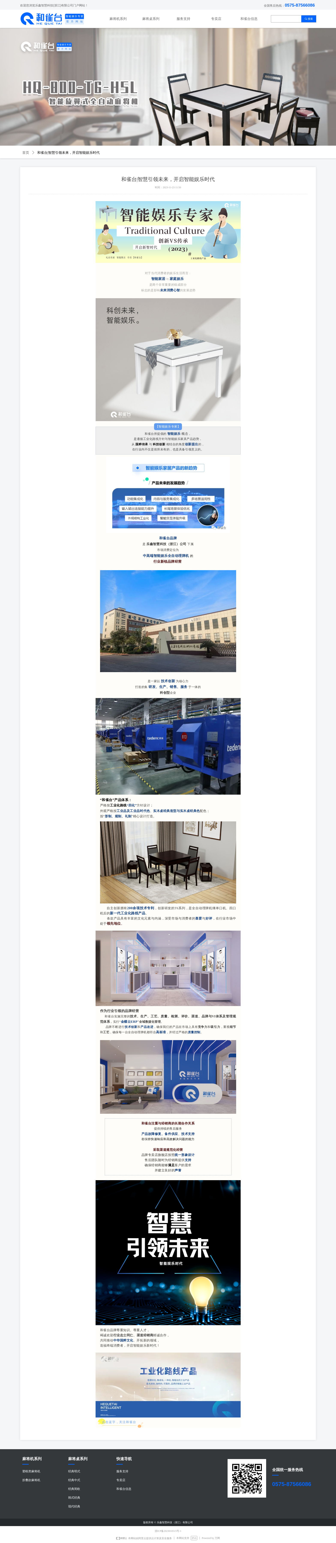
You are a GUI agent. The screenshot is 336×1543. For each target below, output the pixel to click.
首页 (25, 152)
